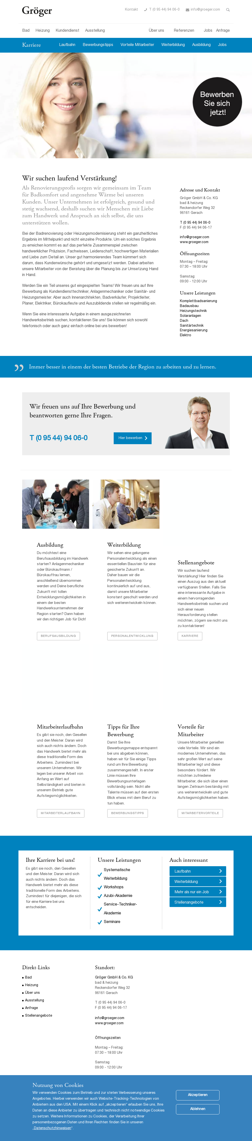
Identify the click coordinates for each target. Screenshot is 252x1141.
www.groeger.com (194, 242)
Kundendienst (67, 31)
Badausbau (189, 306)
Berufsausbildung (58, 636)
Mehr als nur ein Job (191, 892)
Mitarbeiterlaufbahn (60, 727)
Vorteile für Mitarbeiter (191, 730)
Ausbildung (201, 45)
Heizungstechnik (193, 311)
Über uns (156, 31)
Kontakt (131, 10)
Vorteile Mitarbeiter (137, 45)
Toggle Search (228, 10)
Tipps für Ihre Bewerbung (123, 730)
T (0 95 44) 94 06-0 (164, 10)
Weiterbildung (173, 45)
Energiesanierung (193, 330)
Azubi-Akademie (118, 896)
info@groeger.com (205, 10)
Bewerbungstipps (98, 45)
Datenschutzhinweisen (52, 1128)
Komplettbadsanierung (198, 301)
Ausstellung (95, 31)
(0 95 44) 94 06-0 (62, 438)
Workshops (114, 888)
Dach (184, 321)
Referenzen (184, 31)
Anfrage (223, 31)
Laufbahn (67, 45)
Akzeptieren (197, 1095)
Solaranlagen (190, 316)
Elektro (185, 335)
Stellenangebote (196, 563)
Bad (26, 31)
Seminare (112, 922)
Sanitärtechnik (192, 326)
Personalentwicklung (132, 636)
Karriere (31, 45)
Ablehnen (197, 1109)
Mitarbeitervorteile (200, 813)
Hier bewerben (130, 438)
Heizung (42, 31)
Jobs (208, 31)
